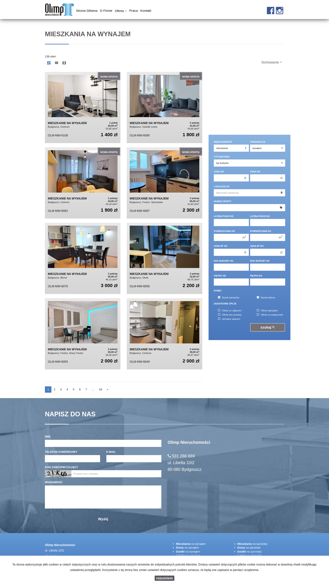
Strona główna (87, 11)
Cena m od (220, 246)
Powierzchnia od (224, 231)
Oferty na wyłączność (270, 314)
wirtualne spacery (229, 319)
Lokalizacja (221, 186)
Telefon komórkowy (61, 451)
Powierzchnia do (260, 231)
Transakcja (257, 142)
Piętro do (256, 275)
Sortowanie (271, 62)
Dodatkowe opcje (225, 303)
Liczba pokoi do (260, 216)
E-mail (111, 451)
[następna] (107, 389)
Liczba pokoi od (224, 216)
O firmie (106, 11)
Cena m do (257, 246)
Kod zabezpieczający (61, 467)
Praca (133, 11)
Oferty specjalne (267, 310)
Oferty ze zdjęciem (230, 310)
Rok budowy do (260, 261)
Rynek (217, 290)
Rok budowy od (223, 261)
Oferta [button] (121, 11)
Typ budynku (222, 156)
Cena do (255, 171)
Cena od (219, 171)
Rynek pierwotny (228, 297)
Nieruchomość (223, 142)
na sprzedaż (253, 543)
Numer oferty (222, 201)
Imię (48, 436)
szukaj (267, 327)
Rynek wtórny (266, 297)
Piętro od (220, 275)
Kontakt (145, 11)
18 (100, 389)
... (93, 389)
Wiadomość (54, 482)
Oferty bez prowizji (229, 314)
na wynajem (191, 543)
